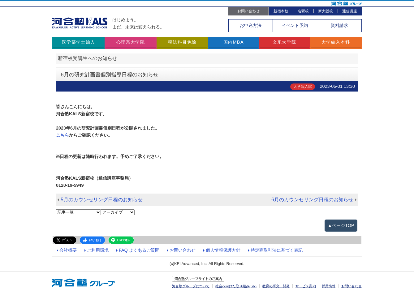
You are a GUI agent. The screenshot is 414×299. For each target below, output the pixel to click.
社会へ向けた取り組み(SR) (236, 286)
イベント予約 (295, 25)
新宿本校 (281, 11)
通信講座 (349, 11)
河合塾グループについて (190, 286)
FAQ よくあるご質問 (139, 250)
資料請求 (339, 25)
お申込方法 (250, 25)
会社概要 (68, 250)
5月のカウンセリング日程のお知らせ (102, 199)
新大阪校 (325, 11)
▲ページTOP (341, 225)
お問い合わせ (248, 11)
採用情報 (328, 286)
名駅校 (303, 11)
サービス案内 (305, 286)
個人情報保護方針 (223, 250)
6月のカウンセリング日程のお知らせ (312, 199)
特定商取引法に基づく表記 (277, 250)
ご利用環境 (98, 250)
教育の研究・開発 (276, 286)
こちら (62, 135)
